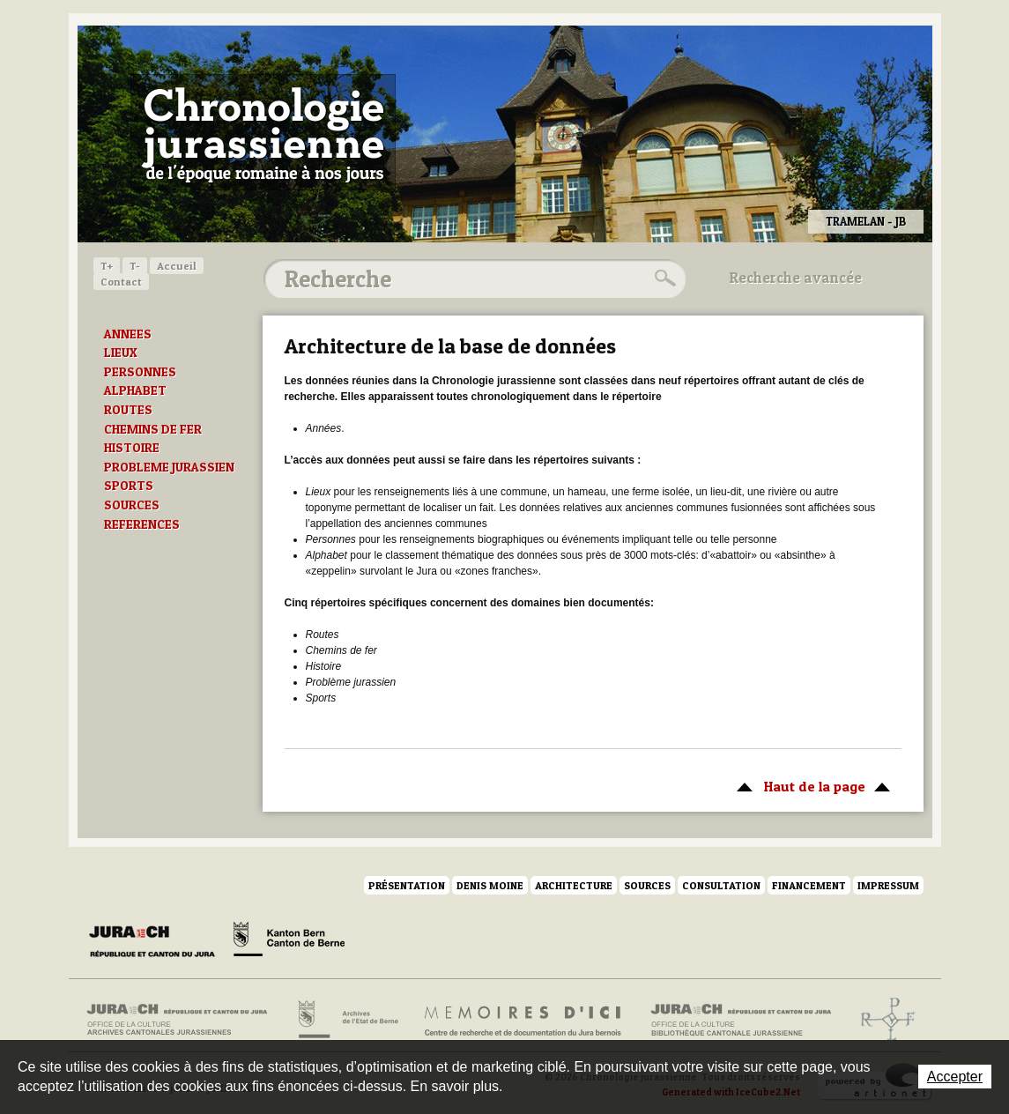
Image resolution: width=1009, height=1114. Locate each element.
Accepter (955, 1076)
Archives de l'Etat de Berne (347, 1020)
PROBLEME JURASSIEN (169, 467)
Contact (121, 281)
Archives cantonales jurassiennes (183, 1020)
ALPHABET (135, 390)
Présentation (406, 885)
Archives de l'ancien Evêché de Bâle (882, 1020)
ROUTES (128, 410)
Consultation (721, 885)
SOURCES (132, 505)
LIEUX (120, 352)
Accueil (177, 265)
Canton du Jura (156, 942)
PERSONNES (140, 372)
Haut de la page (810, 785)
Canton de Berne (289, 942)
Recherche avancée (796, 277)
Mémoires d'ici (523, 1020)
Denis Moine (489, 885)
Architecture (573, 885)
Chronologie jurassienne (263, 132)
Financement (809, 885)
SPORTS (128, 486)
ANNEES (128, 334)
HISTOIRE (132, 448)
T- (135, 265)
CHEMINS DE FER (153, 429)
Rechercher (663, 278)
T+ (106, 265)
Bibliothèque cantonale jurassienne (741, 1020)
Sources (647, 885)
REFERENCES (142, 524)
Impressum (888, 885)
